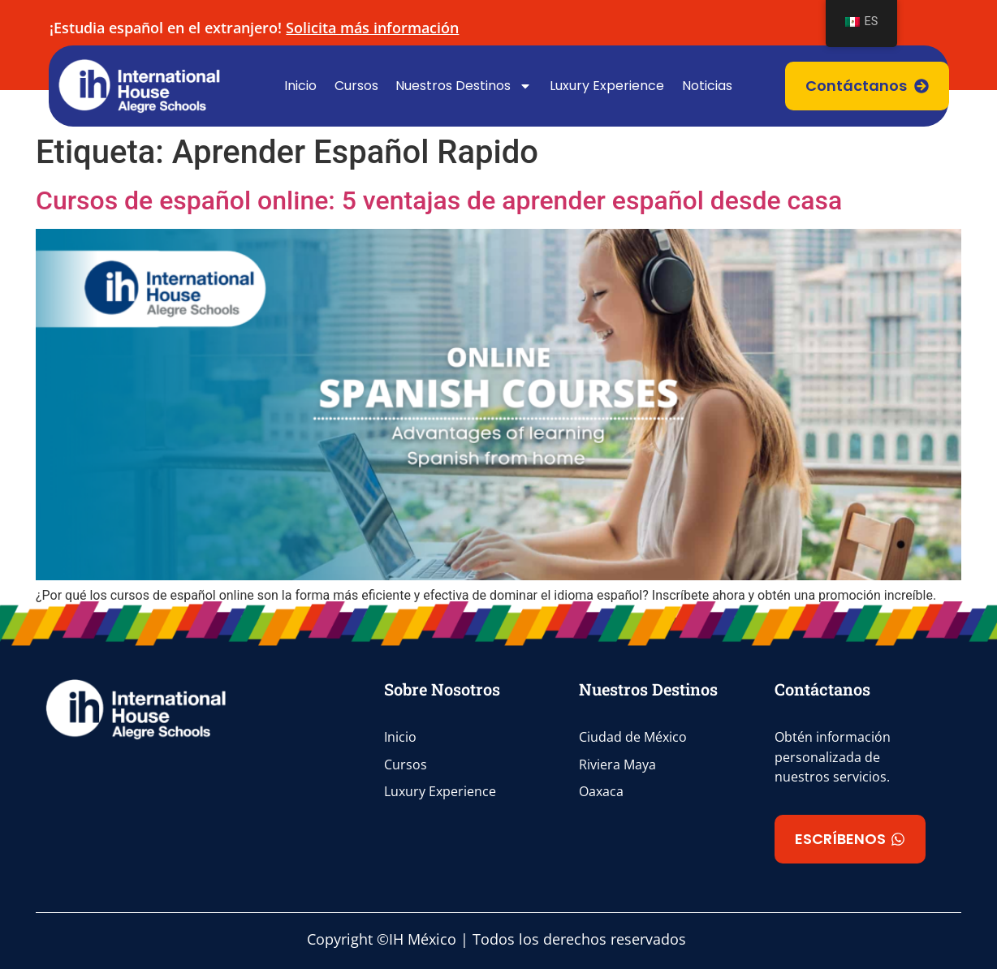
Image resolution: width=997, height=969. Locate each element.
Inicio (300, 85)
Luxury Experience (607, 85)
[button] (850, 839)
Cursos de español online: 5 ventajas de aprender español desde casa (439, 200)
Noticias (707, 85)
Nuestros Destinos (463, 86)
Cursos (356, 85)
